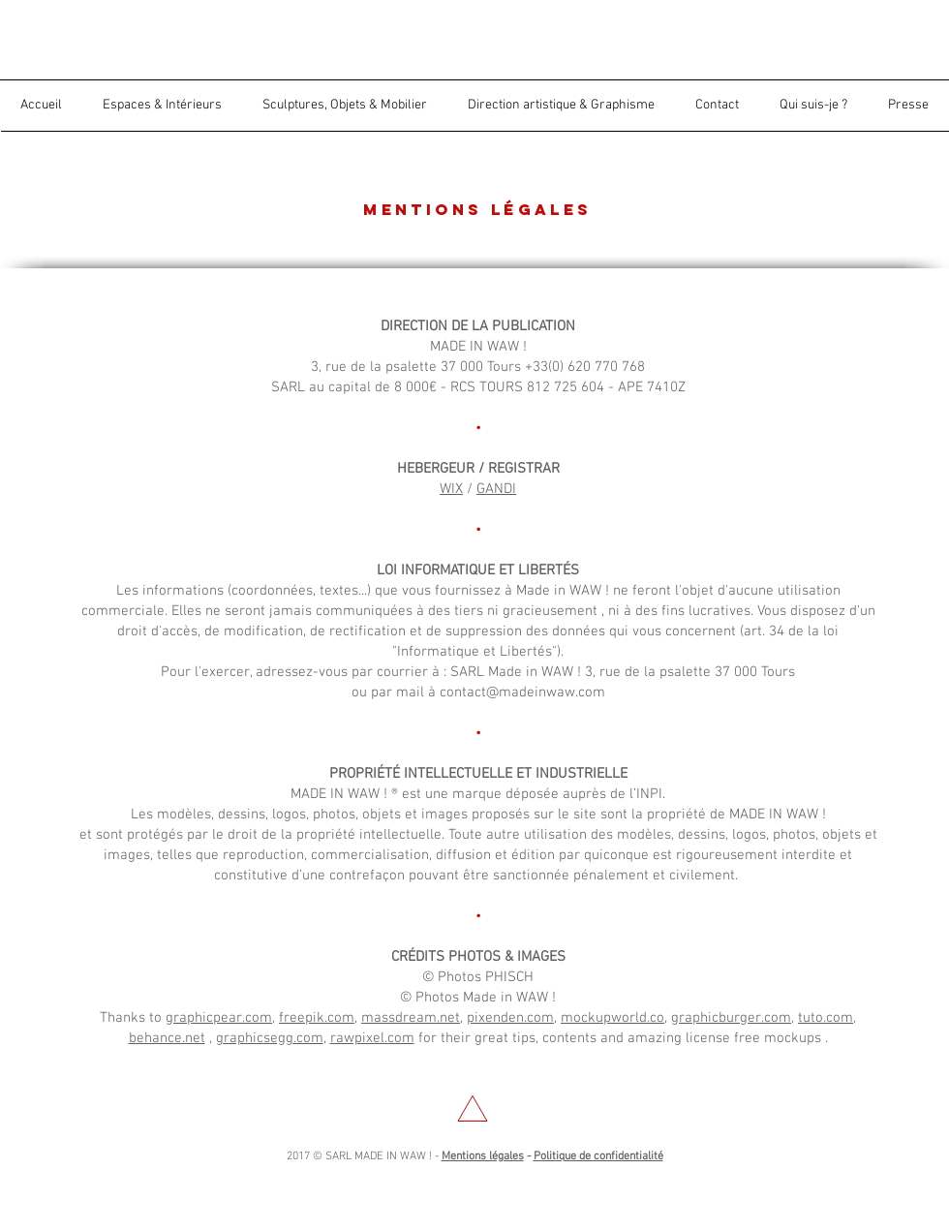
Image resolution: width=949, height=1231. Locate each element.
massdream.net (410, 1018)
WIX (451, 489)
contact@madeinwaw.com (522, 692)
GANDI (496, 489)
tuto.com (825, 1018)
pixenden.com (510, 1018)
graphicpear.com (219, 1018)
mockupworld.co (612, 1018)
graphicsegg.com (269, 1038)
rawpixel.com (372, 1038)
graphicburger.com (731, 1018)
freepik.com (316, 1018)
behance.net (167, 1038)
